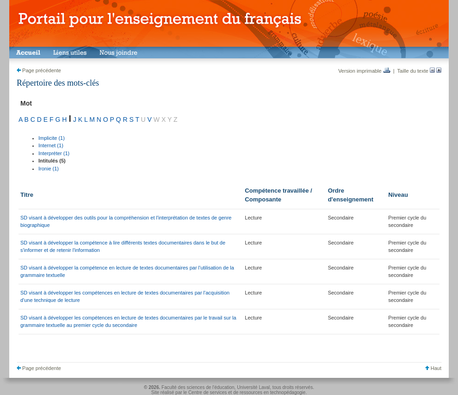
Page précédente (39, 70)
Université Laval (253, 387)
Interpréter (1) (53, 153)
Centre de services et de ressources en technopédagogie (247, 392)
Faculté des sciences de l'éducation (198, 387)
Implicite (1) (51, 138)
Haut (433, 368)
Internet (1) (50, 145)
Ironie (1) (48, 168)
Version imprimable (364, 71)
